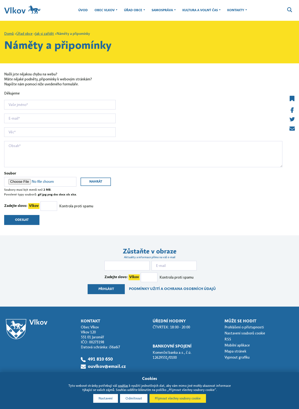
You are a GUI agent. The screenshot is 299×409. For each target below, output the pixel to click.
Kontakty (235, 12)
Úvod (83, 10)
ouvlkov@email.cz (107, 366)
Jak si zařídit (44, 34)
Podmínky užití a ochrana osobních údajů (172, 289)
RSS (227, 339)
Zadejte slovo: (21, 206)
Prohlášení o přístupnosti (244, 327)
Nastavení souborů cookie (244, 333)
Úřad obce (133, 12)
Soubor (10, 173)
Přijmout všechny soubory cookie (178, 398)
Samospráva (162, 12)
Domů (9, 34)
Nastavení (106, 398)
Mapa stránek (235, 351)
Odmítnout (133, 398)
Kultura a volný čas (200, 12)
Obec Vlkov (104, 12)
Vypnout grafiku (237, 357)
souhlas (123, 386)
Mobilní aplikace (237, 345)
